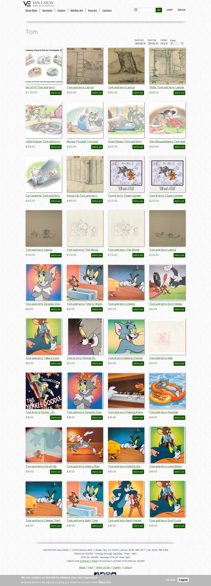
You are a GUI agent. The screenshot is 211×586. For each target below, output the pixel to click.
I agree (183, 579)
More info (105, 582)
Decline (171, 580)
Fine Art (92, 10)
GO (158, 10)
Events (61, 10)
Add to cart (55, 93)
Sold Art (139, 40)
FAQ (90, 567)
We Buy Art (76, 10)
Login (170, 9)
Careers (117, 567)
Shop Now (31, 10)
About (82, 567)
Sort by (152, 40)
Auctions (47, 10)
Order (164, 40)
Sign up (181, 9)
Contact (107, 10)
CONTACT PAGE (89, 561)
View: (173, 40)
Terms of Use (102, 567)
